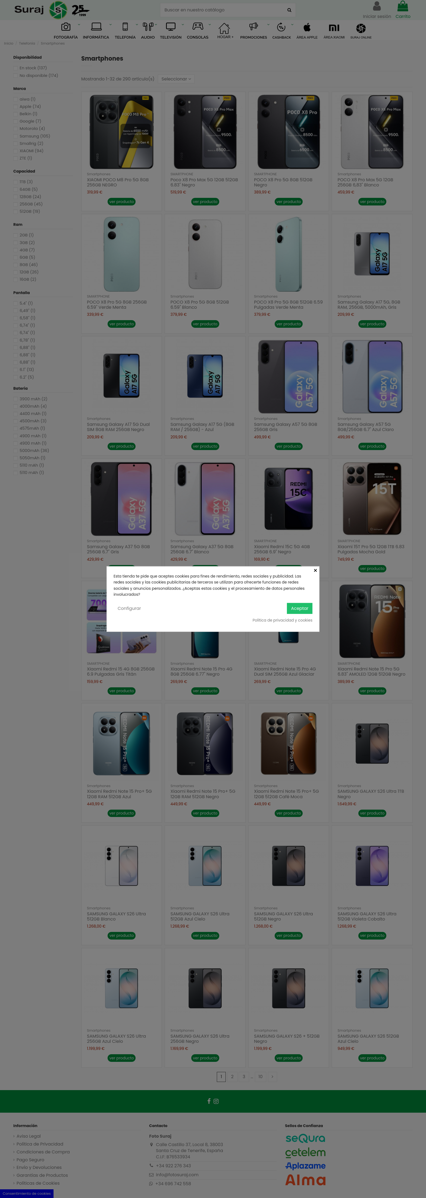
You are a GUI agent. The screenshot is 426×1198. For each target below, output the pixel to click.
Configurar (129, 608)
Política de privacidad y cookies (282, 620)
